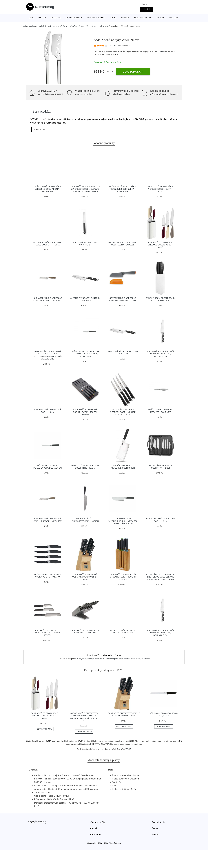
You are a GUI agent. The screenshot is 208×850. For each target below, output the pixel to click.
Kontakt (155, 834)
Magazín (94, 828)
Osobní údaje (158, 822)
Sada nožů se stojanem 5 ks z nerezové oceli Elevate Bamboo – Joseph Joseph (160, 576)
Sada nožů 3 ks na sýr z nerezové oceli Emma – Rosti (160, 188)
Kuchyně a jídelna (96, 18)
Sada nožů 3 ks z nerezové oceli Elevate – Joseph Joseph (47, 632)
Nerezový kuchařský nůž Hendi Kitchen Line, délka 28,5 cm (160, 632)
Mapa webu (95, 834)
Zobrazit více (40, 129)
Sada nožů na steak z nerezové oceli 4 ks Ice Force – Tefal (123, 412)
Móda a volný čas (142, 18)
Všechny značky (97, 822)
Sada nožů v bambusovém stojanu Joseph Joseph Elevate (122, 576)
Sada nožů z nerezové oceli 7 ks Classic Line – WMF (85, 576)
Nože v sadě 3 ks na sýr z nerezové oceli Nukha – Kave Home (122, 188)
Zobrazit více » (111, 54)
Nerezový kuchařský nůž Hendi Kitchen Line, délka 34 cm (160, 353)
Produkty (31, 26)
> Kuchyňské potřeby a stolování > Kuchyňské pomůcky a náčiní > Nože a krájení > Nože (73, 26)
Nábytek (42, 18)
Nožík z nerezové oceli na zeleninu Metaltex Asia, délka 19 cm (85, 353)
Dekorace (56, 18)
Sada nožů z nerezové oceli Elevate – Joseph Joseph (85, 412)
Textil (113, 18)
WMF (162, 51)
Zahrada (125, 18)
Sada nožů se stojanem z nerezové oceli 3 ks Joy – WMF (160, 244)
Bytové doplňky (74, 18)
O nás (155, 828)
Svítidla (160, 18)
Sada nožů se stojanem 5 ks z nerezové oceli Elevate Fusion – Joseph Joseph (85, 188)
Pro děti (173, 18)
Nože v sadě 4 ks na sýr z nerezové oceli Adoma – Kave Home (47, 188)
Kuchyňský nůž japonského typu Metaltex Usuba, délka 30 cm (122, 521)
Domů (31, 18)
